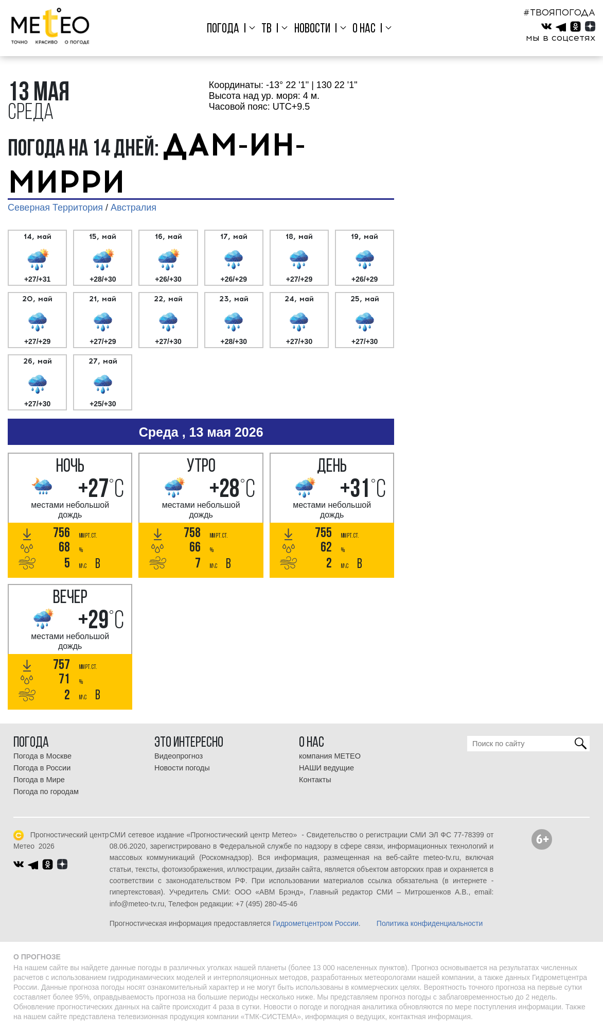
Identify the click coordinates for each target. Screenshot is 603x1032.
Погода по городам (46, 791)
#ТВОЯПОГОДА (559, 12)
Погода (223, 29)
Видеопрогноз (178, 756)
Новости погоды (182, 768)
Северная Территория (55, 207)
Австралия (133, 207)
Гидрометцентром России (316, 923)
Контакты (315, 780)
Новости (312, 29)
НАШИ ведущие (326, 768)
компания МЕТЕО (330, 756)
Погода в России (41, 768)
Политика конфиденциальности (430, 923)
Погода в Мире (39, 780)
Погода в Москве (42, 756)
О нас (364, 29)
